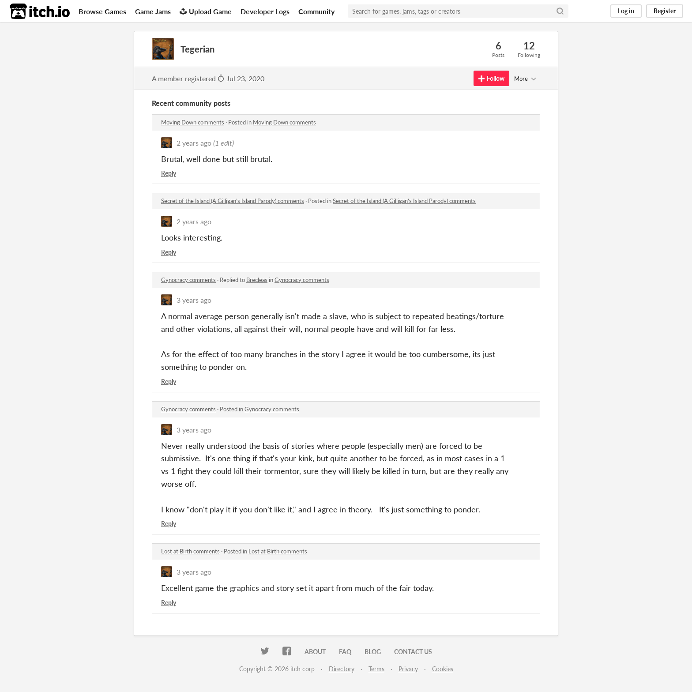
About (315, 651)
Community (316, 11)
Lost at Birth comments (190, 551)
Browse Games (102, 11)
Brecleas (256, 279)
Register (665, 11)
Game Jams (153, 11)
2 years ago (194, 143)
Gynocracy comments (188, 279)
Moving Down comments (192, 122)
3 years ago (194, 300)
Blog (373, 651)
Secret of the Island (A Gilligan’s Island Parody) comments (232, 200)
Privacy (408, 669)
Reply (168, 173)
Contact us (413, 651)
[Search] (560, 11)
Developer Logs (265, 11)
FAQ (345, 651)
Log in (626, 11)
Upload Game (206, 11)
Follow (491, 78)
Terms (376, 669)
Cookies (442, 669)
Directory (341, 669)
